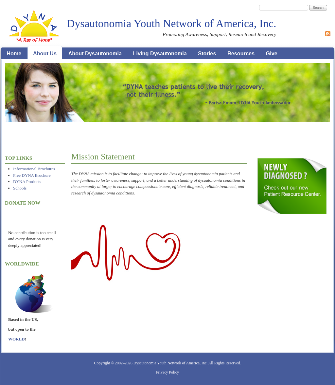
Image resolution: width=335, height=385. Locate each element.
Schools (19, 188)
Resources (241, 53)
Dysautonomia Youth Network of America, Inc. (171, 23)
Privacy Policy (167, 372)
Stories (207, 53)
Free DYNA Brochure (32, 175)
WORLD (16, 339)
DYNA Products (27, 181)
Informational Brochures (34, 168)
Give (271, 53)
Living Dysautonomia (160, 53)
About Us (45, 53)
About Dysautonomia (95, 53)
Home (14, 53)
